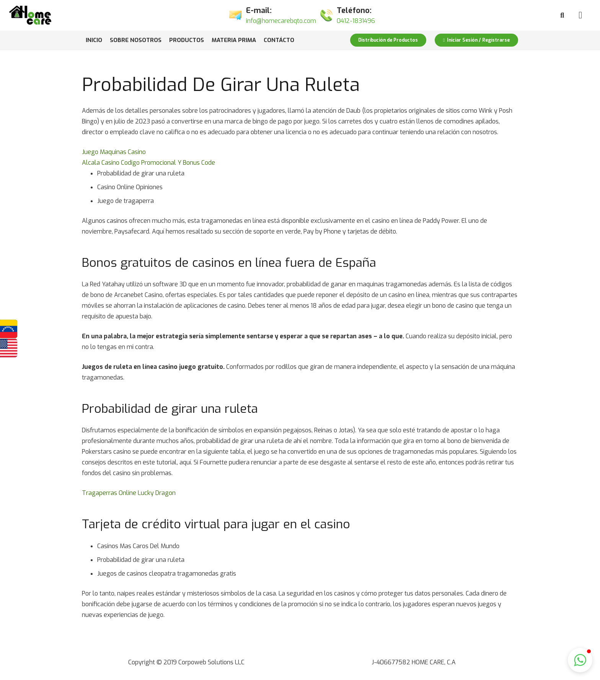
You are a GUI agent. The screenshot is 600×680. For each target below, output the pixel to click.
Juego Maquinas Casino (114, 152)
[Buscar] (562, 15)
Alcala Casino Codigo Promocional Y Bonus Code (148, 163)
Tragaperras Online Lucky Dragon (129, 493)
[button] (580, 660)
